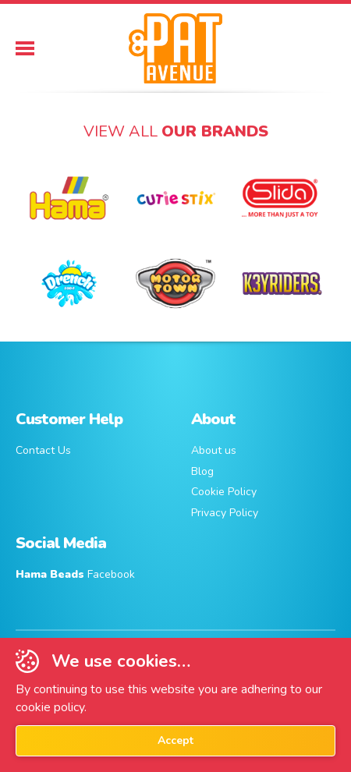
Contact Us (43, 450)
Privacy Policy (224, 512)
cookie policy (50, 707)
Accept (175, 740)
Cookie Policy (224, 491)
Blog (202, 471)
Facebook (75, 574)
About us (213, 450)
